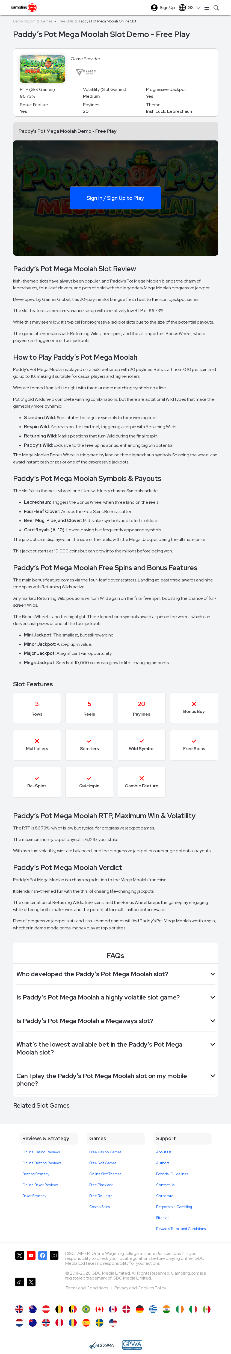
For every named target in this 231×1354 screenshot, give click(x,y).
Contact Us (165, 1185)
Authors (162, 1163)
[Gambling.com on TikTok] (19, 1289)
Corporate (164, 1196)
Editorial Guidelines (172, 1174)
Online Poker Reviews (40, 1185)
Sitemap (162, 1217)
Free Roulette (100, 1196)
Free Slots (65, 21)
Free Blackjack (101, 1185)
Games (46, 21)
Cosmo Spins (99, 1207)
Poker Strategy (34, 1196)
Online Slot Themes (105, 1174)
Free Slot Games (102, 1163)
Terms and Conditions (87, 1288)
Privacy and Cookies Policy (140, 1288)
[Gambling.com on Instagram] (54, 1262)
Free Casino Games (105, 1152)
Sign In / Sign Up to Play (115, 197)
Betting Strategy (35, 1174)
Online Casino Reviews (41, 1152)
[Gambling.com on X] (19, 1262)
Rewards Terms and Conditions (181, 1228)
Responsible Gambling (174, 1207)
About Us (163, 1152)
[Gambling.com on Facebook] (42, 1262)
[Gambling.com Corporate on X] (31, 1289)
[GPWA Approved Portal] (132, 1345)
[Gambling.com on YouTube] (31, 1262)
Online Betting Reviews (41, 1163)
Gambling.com (24, 21)
